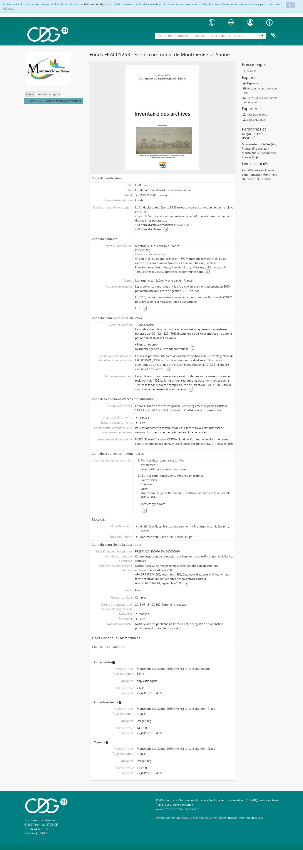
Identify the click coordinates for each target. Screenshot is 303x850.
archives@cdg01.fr (36, 833)
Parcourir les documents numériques (260, 100)
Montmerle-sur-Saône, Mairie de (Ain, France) (164, 281)
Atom (242, 818)
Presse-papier (273, 35)
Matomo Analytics (96, 4)
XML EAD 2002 (254, 120)
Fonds (30, 94)
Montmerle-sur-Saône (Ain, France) (157, 246)
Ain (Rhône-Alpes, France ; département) (165, 526)
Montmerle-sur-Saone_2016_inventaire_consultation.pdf (173, 669)
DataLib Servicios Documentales (203, 818)
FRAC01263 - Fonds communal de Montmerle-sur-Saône (63, 101)
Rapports (250, 83)
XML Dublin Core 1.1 (257, 114)
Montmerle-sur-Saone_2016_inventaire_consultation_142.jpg (176, 749)
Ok (290, 5)
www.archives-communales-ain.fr (177, 809)
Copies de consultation (108, 647)
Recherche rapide (48, 94)
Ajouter (251, 71)
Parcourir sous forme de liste (260, 91)
